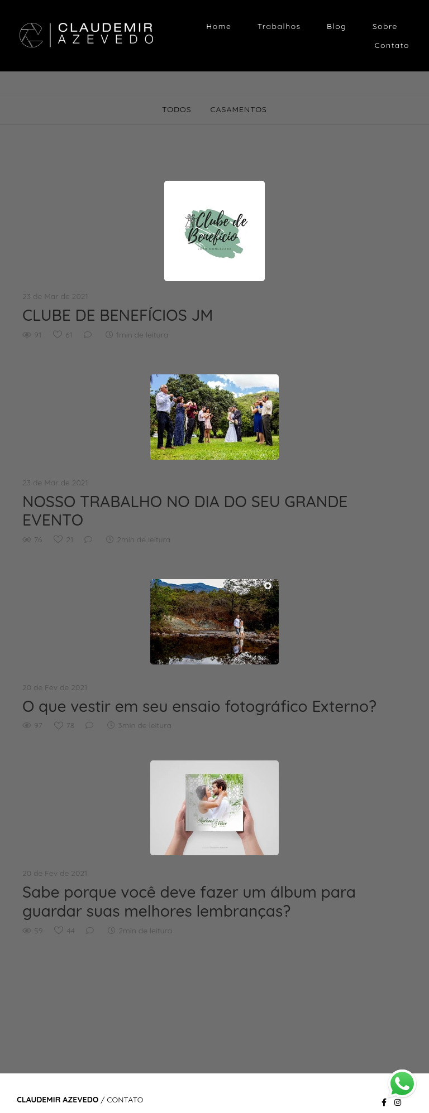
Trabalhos (279, 26)
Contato (391, 45)
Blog (336, 26)
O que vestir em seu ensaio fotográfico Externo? (199, 706)
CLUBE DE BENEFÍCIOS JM (117, 315)
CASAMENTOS (238, 109)
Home (218, 26)
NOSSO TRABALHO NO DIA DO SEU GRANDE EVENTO (184, 510)
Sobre (385, 26)
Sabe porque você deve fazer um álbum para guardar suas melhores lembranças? (189, 901)
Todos (177, 109)
